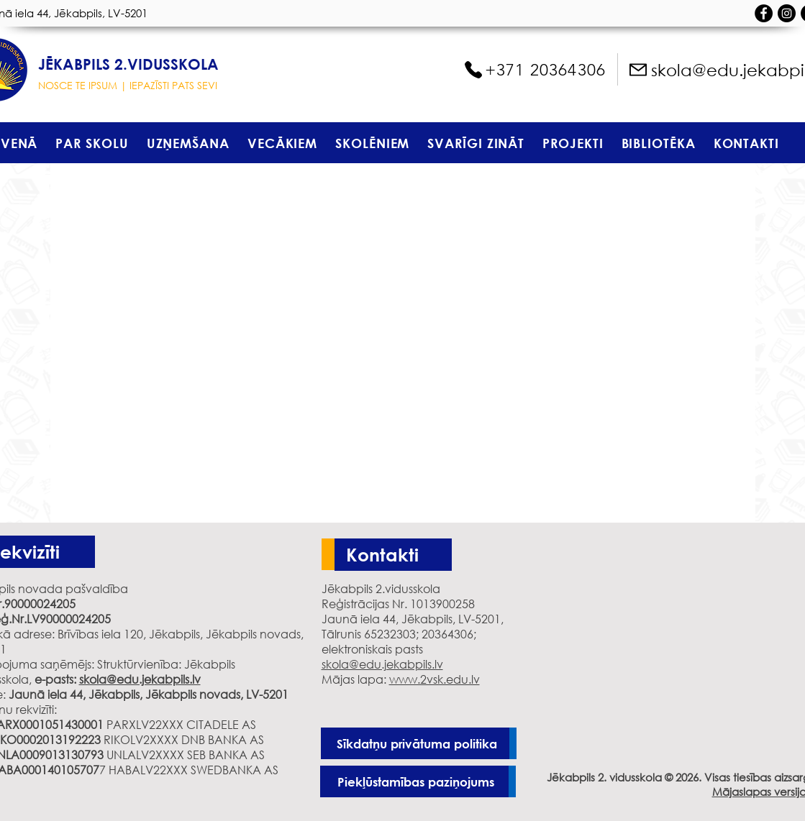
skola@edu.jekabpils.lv (140, 679)
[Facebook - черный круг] (764, 13)
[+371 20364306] (534, 69)
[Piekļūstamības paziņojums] (418, 781)
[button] (92, 142)
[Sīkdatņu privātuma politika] (419, 743)
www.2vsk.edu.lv (434, 679)
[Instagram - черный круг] (787, 13)
